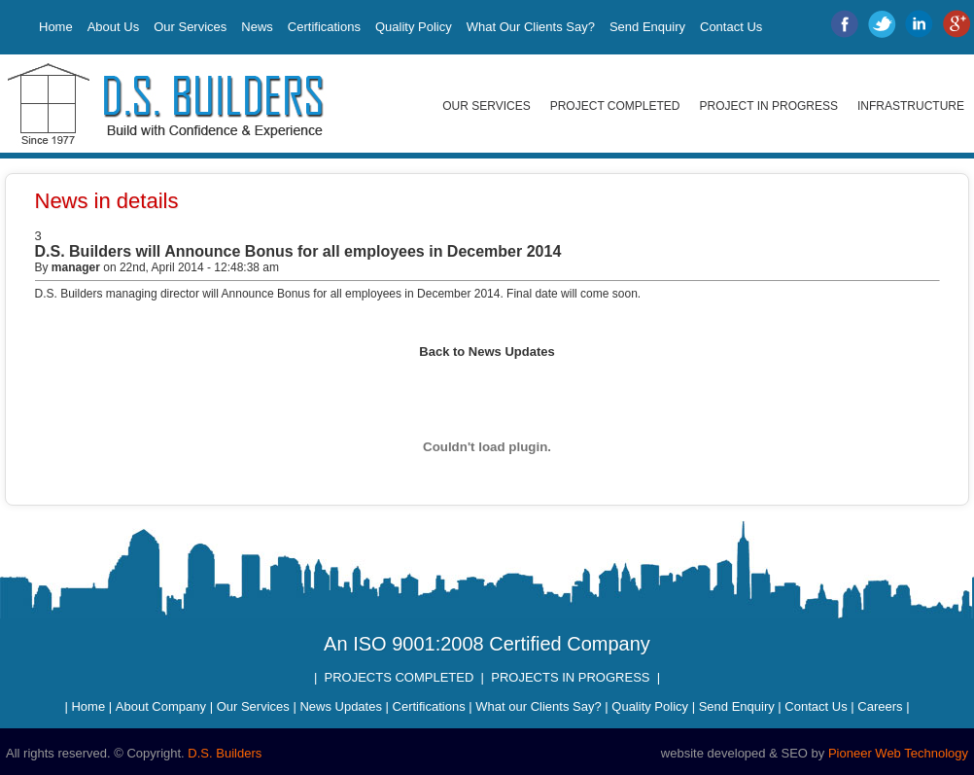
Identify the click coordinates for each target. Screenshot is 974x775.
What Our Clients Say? (531, 26)
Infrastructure (910, 106)
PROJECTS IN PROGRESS (570, 677)
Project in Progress (769, 106)
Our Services (190, 26)
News (257, 26)
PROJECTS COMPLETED (399, 677)
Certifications (324, 26)
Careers (879, 706)
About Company (161, 706)
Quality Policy (413, 26)
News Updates (340, 706)
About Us (113, 26)
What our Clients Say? (538, 706)
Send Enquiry (647, 26)
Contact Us (731, 26)
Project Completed (615, 106)
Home (56, 26)
